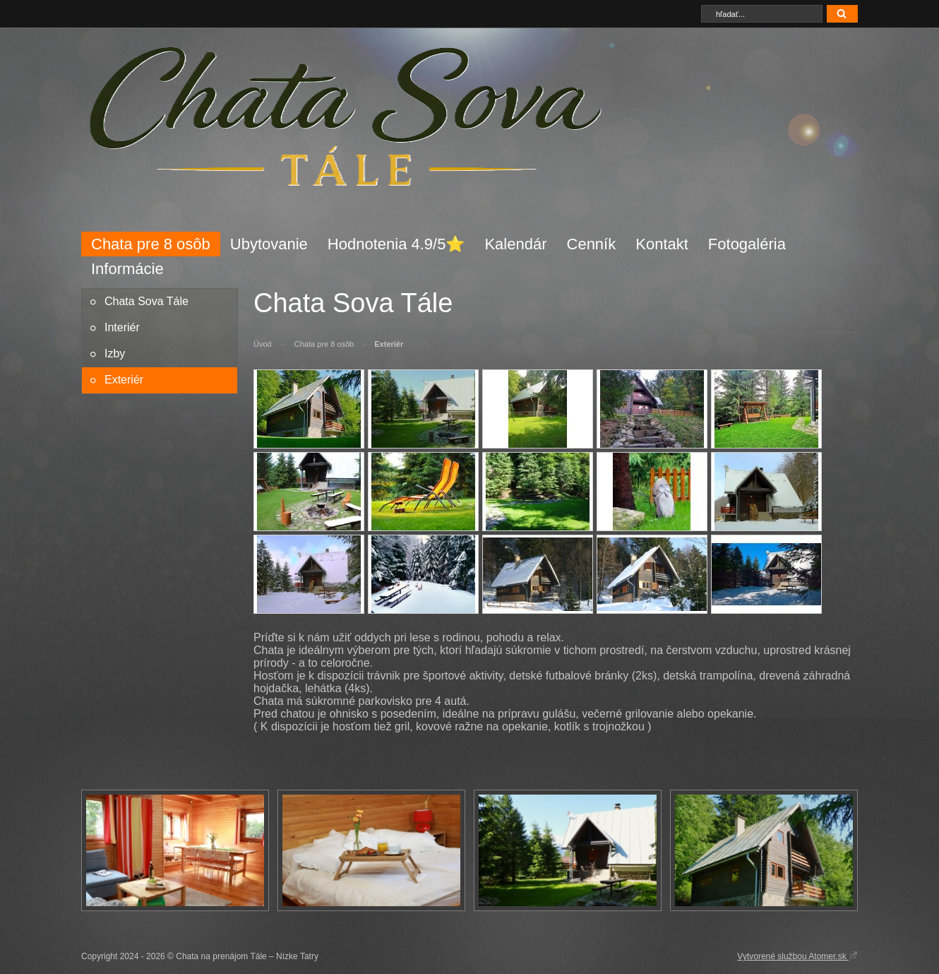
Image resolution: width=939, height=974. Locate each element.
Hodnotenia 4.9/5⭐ (396, 244)
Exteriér (123, 380)
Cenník (591, 244)
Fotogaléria (747, 244)
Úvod (262, 344)
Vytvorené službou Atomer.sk (797, 955)
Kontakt (661, 244)
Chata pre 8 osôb (150, 244)
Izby (114, 354)
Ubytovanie (269, 244)
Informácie (127, 269)
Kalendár (515, 244)
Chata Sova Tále (146, 301)
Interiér (122, 327)
